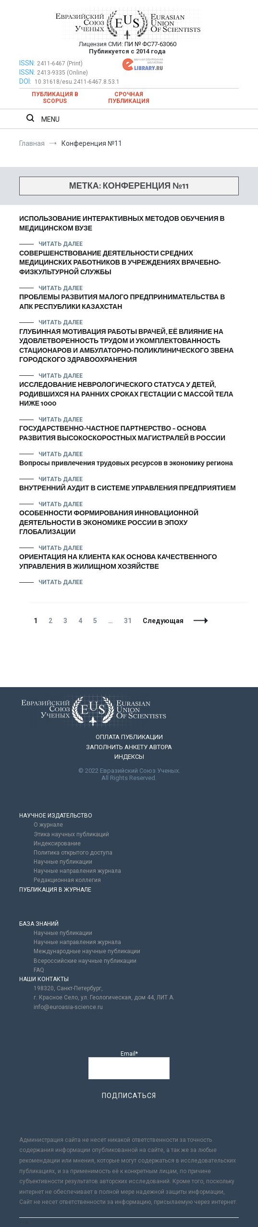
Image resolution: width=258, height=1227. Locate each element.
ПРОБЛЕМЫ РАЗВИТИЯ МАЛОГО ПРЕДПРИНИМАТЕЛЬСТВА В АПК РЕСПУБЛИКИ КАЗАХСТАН (122, 302)
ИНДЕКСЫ (129, 756)
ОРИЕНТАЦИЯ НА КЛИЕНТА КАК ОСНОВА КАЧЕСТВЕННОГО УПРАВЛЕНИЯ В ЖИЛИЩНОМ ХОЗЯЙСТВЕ (118, 562)
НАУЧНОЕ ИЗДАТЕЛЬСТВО (55, 815)
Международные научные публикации (87, 951)
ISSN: (27, 63)
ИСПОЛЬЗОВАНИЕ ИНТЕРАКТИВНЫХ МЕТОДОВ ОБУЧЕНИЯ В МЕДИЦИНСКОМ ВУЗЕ (122, 224)
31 (129, 621)
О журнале (48, 824)
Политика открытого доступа (73, 852)
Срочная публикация (128, 97)
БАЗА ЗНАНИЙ (39, 923)
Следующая (163, 621)
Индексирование (57, 843)
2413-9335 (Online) (62, 72)
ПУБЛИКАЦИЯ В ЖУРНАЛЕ (55, 889)
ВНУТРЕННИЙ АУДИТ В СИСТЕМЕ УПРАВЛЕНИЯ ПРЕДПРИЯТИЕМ (127, 488)
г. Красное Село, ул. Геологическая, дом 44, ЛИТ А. (104, 997)
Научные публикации (63, 861)
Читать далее (60, 244)
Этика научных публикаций (71, 834)
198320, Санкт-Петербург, (68, 988)
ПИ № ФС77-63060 (150, 44)
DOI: (26, 81)
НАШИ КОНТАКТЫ (44, 979)
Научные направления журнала (77, 871)
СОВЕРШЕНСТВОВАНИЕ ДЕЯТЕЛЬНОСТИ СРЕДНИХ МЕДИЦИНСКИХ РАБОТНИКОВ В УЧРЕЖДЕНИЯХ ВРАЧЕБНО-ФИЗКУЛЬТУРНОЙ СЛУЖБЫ (120, 263)
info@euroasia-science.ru (68, 1007)
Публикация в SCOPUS (55, 97)
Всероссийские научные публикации (85, 961)
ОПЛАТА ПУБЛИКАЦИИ (129, 737)
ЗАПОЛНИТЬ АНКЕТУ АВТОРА (129, 747)
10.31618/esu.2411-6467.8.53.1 (77, 81)
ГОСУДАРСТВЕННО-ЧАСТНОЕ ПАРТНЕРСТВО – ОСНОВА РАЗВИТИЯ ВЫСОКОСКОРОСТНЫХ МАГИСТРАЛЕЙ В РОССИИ (122, 433)
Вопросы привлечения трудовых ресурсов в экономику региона (126, 463)
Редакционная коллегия (67, 880)
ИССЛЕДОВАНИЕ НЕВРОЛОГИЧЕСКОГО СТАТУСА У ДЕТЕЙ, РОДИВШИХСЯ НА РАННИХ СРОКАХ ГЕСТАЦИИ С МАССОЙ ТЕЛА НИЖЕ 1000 (126, 394)
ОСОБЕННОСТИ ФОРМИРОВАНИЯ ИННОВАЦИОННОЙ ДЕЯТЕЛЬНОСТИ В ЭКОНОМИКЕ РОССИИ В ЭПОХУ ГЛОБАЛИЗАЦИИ (108, 523)
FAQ (39, 970)
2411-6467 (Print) (60, 63)
